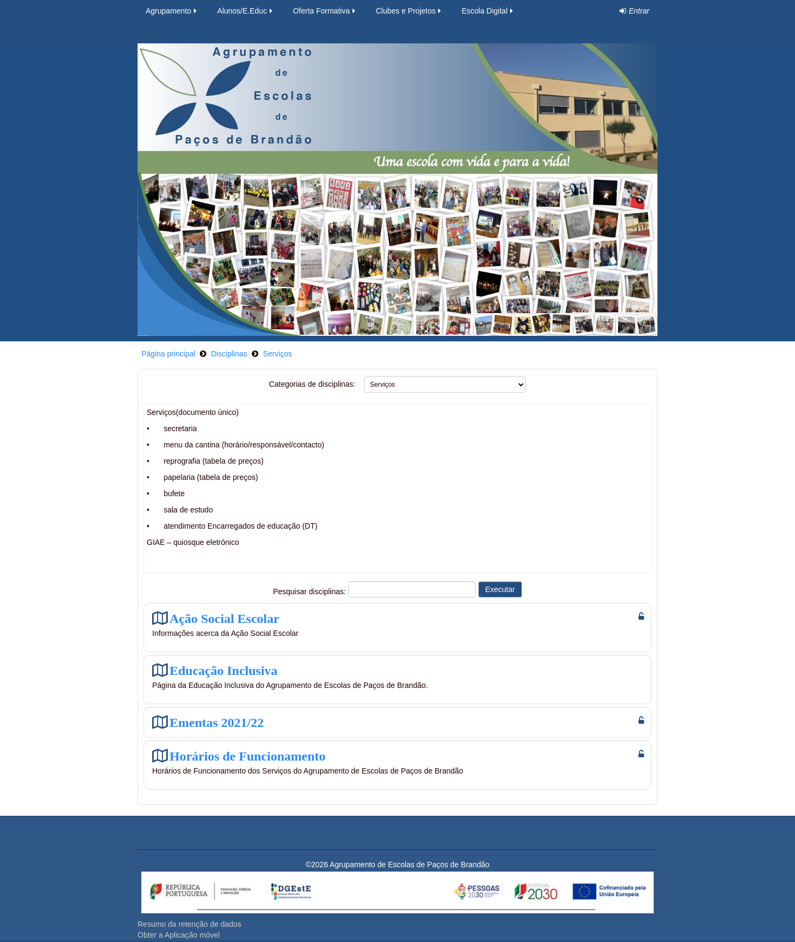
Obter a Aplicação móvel (179, 935)
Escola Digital (487, 11)
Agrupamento (172, 11)
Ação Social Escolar (224, 618)
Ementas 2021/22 (217, 722)
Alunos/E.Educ (245, 11)
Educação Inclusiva (223, 670)
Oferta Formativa (325, 11)
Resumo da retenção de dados (189, 924)
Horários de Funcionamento (247, 756)
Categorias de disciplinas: (312, 384)
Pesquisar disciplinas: (310, 591)
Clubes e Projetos (409, 11)
